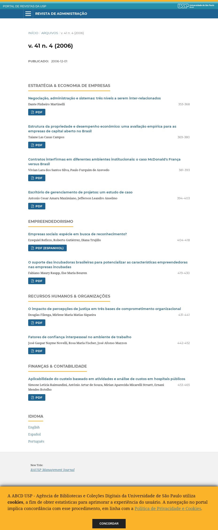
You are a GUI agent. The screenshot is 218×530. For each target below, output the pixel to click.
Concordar (109, 523)
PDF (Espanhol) (49, 248)
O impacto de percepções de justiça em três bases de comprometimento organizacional (104, 309)
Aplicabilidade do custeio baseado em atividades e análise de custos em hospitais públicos (106, 379)
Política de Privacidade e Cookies (168, 508)
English (34, 427)
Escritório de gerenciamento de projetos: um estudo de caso (80, 192)
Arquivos (49, 33)
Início (33, 33)
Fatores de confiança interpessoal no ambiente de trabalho (79, 337)
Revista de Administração (61, 14)
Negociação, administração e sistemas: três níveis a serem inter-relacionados (94, 98)
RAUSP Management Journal (52, 469)
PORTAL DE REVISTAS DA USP (24, 6)
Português (36, 441)
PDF (38, 112)
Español (34, 434)
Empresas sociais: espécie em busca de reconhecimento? (77, 234)
